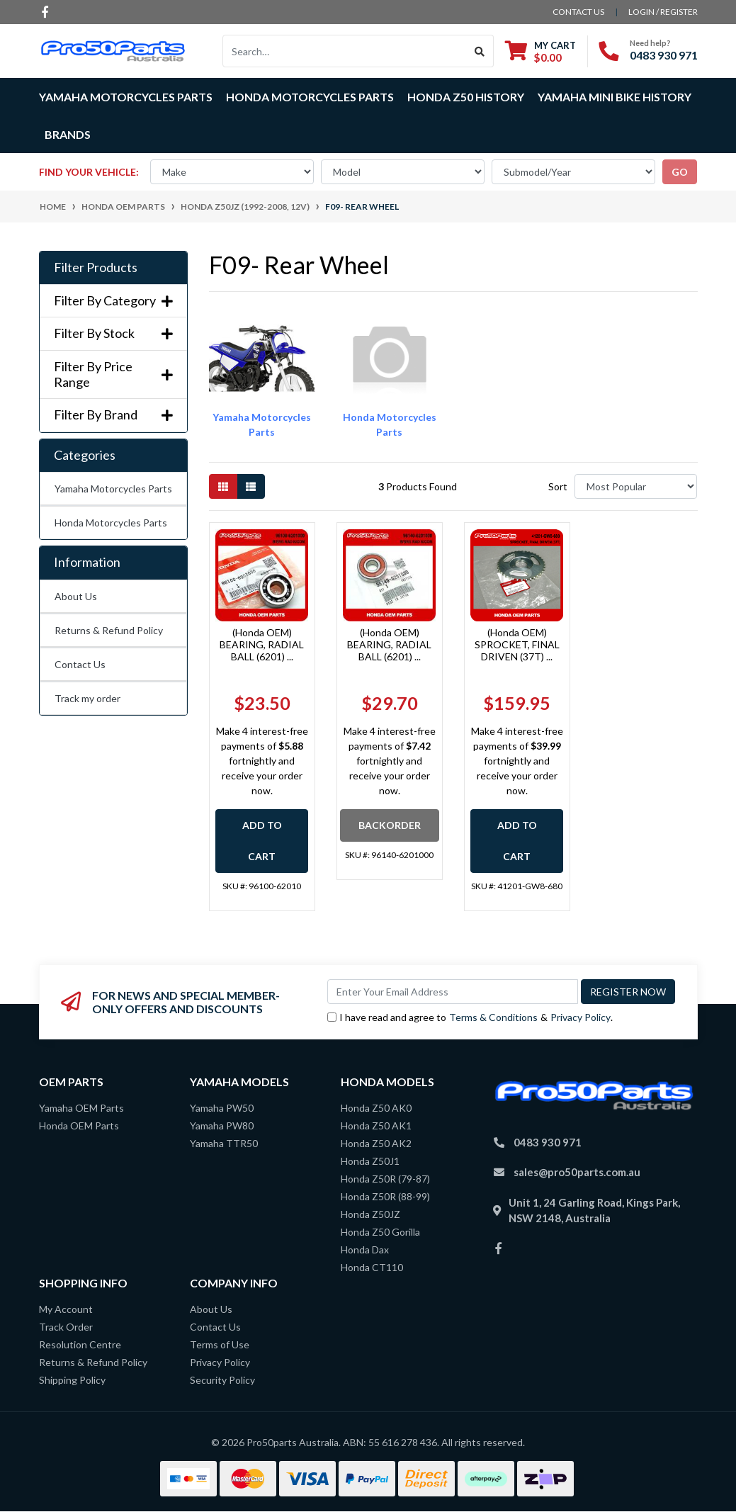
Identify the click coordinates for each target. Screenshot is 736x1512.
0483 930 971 (664, 55)
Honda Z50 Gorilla (380, 1232)
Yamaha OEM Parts (81, 1108)
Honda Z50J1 (370, 1161)
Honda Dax (365, 1249)
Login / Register (663, 11)
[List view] (251, 486)
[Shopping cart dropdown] (540, 51)
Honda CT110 (372, 1267)
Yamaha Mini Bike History (614, 96)
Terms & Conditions (493, 1017)
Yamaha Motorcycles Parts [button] (126, 96)
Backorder (389, 825)
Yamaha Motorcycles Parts (113, 489)
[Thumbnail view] (223, 486)
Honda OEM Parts (79, 1125)
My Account (66, 1309)
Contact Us (80, 664)
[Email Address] (452, 991)
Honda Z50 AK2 (376, 1143)
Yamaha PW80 (222, 1125)
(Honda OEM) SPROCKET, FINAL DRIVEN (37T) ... (517, 644)
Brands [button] (68, 134)
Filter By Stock (113, 333)
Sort (557, 486)
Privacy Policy (580, 1017)
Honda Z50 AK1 (376, 1125)
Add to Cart (262, 840)
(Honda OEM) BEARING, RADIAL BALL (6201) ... (262, 644)
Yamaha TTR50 (224, 1143)
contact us (578, 11)
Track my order (87, 698)
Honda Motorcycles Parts (111, 523)
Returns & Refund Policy (109, 630)
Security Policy (222, 1380)
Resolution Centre (80, 1344)
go (680, 172)
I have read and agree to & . (470, 1017)
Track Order (66, 1327)
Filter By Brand (113, 414)
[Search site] (480, 51)
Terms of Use (219, 1344)
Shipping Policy (72, 1380)
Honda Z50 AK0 (376, 1108)
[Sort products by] (635, 486)
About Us (76, 596)
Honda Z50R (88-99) (385, 1196)
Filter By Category (113, 300)
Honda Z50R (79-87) (385, 1179)
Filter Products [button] (95, 267)
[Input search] (344, 51)
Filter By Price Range (113, 374)
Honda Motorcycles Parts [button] (310, 96)
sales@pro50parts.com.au (577, 1172)
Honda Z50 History (465, 96)
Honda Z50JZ (370, 1214)
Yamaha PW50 (222, 1108)
